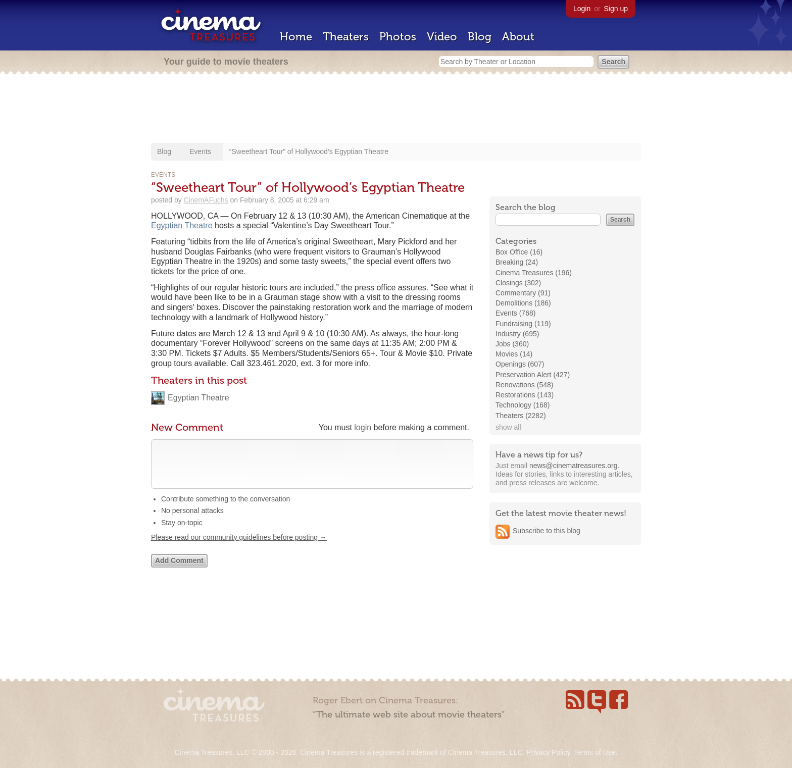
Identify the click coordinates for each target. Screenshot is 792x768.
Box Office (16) (519, 252)
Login (581, 9)
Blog (479, 36)
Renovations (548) (524, 385)
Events (200, 151)
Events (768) (515, 313)
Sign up (616, 9)
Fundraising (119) (523, 324)
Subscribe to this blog (546, 531)
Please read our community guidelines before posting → (239, 547)
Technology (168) (523, 405)
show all (508, 427)
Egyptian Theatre (182, 225)
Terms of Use (594, 752)
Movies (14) (514, 354)
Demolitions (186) (523, 303)
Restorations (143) (525, 395)
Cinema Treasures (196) (534, 273)
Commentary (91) (523, 293)
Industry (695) (517, 334)
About (518, 36)
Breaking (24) (517, 262)
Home (296, 36)
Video (442, 36)
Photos (397, 36)
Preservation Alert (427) (533, 375)
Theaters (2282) (521, 416)
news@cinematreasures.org (573, 466)
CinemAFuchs (206, 200)
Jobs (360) (512, 344)
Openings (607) (520, 364)
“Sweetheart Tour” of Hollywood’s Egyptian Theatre (308, 151)
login (362, 427)
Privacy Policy (548, 752)
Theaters (346, 36)
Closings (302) (518, 283)
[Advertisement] (396, 109)
